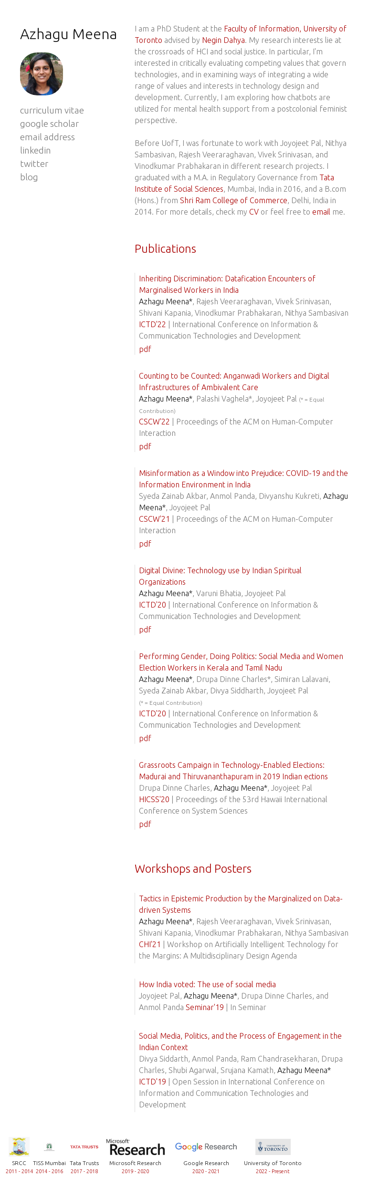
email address (47, 137)
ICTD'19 (152, 1081)
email (321, 211)
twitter (34, 164)
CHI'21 (150, 944)
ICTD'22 (152, 324)
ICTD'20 (152, 604)
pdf (145, 349)
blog (29, 177)
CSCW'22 (154, 421)
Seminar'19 (205, 1007)
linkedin (35, 150)
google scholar (49, 124)
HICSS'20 (154, 799)
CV (254, 211)
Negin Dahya (223, 40)
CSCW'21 (154, 519)
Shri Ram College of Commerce (233, 200)
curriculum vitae (52, 110)
